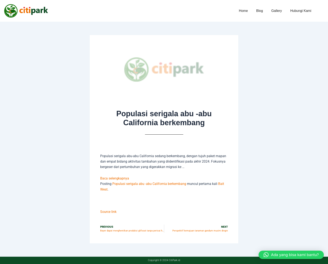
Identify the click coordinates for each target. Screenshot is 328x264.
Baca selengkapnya (114, 178)
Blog (259, 11)
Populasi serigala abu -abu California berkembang (149, 184)
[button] (291, 255)
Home (243, 11)
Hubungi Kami (300, 11)
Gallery (276, 11)
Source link (108, 212)
